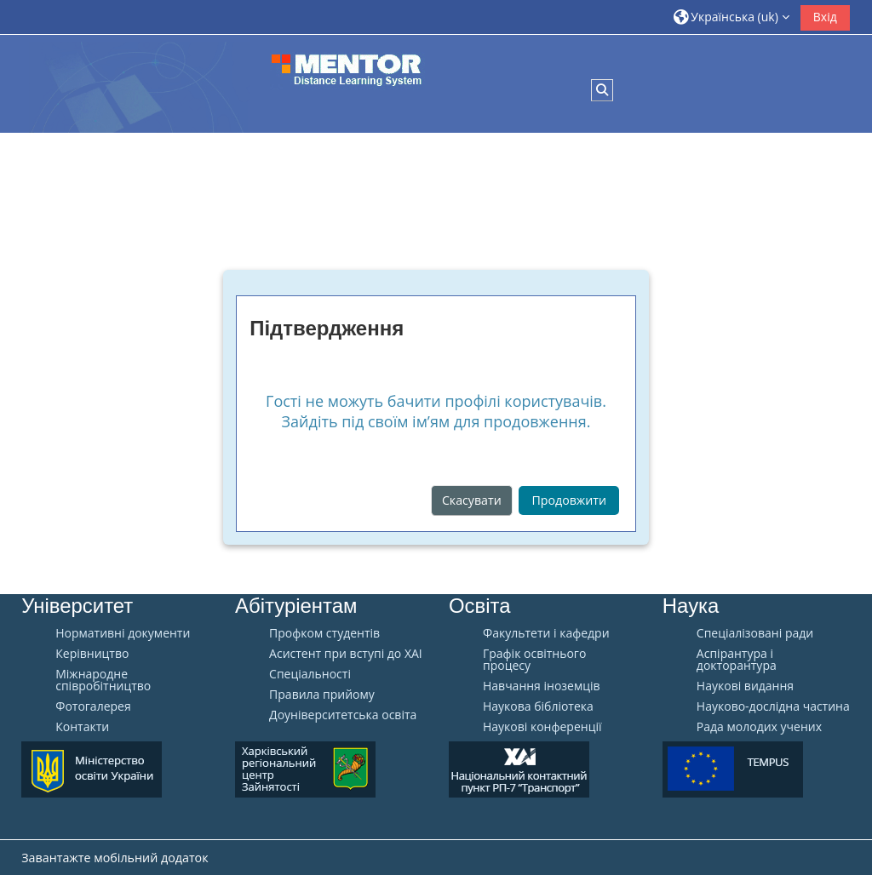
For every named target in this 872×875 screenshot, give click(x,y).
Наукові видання (745, 686)
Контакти (82, 727)
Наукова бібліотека (538, 706)
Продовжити (568, 500)
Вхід (825, 17)
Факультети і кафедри (546, 633)
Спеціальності (310, 674)
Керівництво (92, 654)
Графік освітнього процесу (534, 660)
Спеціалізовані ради (755, 633)
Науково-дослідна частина (773, 706)
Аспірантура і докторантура (737, 660)
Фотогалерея (92, 706)
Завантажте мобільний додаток (114, 857)
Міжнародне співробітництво (103, 680)
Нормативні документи (122, 633)
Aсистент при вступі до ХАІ (345, 654)
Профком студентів (324, 633)
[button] (731, 16)
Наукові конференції (542, 727)
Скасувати (472, 500)
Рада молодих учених (759, 727)
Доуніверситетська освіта (342, 715)
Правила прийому (322, 695)
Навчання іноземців (541, 686)
